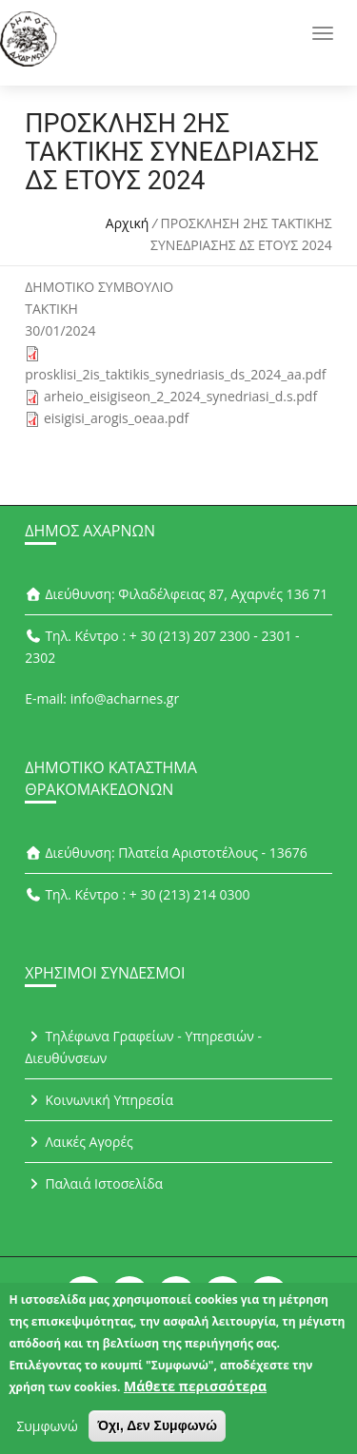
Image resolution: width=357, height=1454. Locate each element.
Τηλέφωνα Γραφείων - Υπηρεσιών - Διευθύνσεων (143, 1047)
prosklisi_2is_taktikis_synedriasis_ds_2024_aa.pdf (175, 374)
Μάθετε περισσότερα (195, 1395)
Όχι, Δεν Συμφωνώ (157, 1434)
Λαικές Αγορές (79, 1142)
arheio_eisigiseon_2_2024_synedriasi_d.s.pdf (180, 396)
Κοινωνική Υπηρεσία (99, 1100)
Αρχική (127, 223)
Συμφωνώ (46, 1434)
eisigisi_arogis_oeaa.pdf (116, 418)
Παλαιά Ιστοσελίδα (94, 1183)
